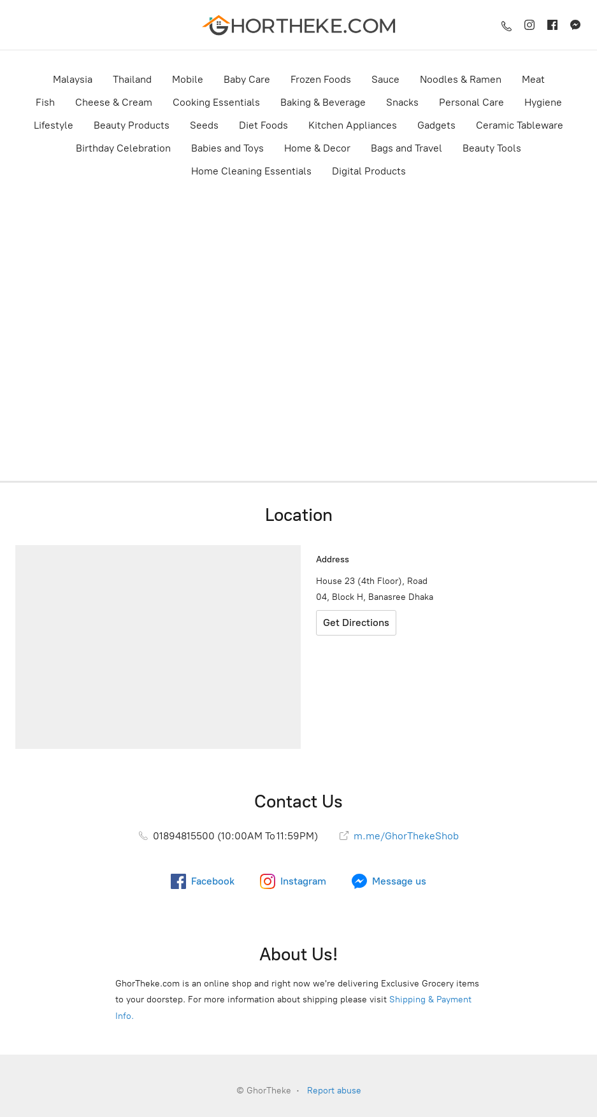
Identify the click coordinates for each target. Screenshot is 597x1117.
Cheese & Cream (113, 102)
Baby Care (247, 79)
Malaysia (72, 79)
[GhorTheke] (298, 25)
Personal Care (471, 102)
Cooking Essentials (216, 102)
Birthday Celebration (123, 148)
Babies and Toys (227, 148)
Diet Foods (263, 125)
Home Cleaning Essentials (251, 171)
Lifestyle (53, 125)
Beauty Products (131, 125)
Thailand (132, 79)
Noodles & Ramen (460, 79)
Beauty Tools (492, 148)
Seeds (204, 125)
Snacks (402, 102)
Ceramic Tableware (519, 125)
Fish (45, 102)
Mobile (187, 79)
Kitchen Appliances (352, 125)
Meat (533, 79)
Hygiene (543, 102)
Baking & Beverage (323, 102)
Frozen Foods (321, 79)
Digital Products (369, 171)
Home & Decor (317, 148)
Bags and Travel (406, 148)
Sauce (385, 79)
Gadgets (436, 125)
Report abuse (334, 1090)
